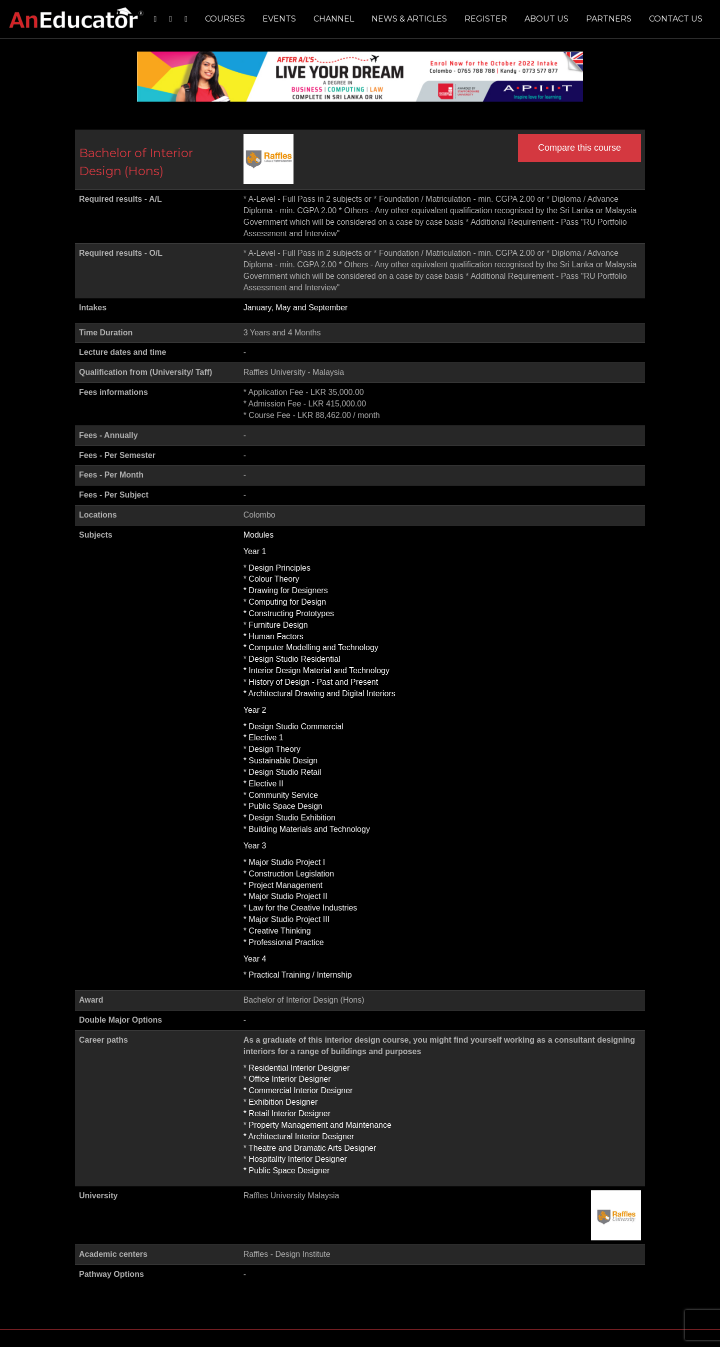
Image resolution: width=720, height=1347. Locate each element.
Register (485, 19)
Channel (334, 19)
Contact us (675, 19)
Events (279, 19)
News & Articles (409, 19)
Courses (225, 19)
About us (546, 19)
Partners (609, 19)
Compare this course (579, 148)
